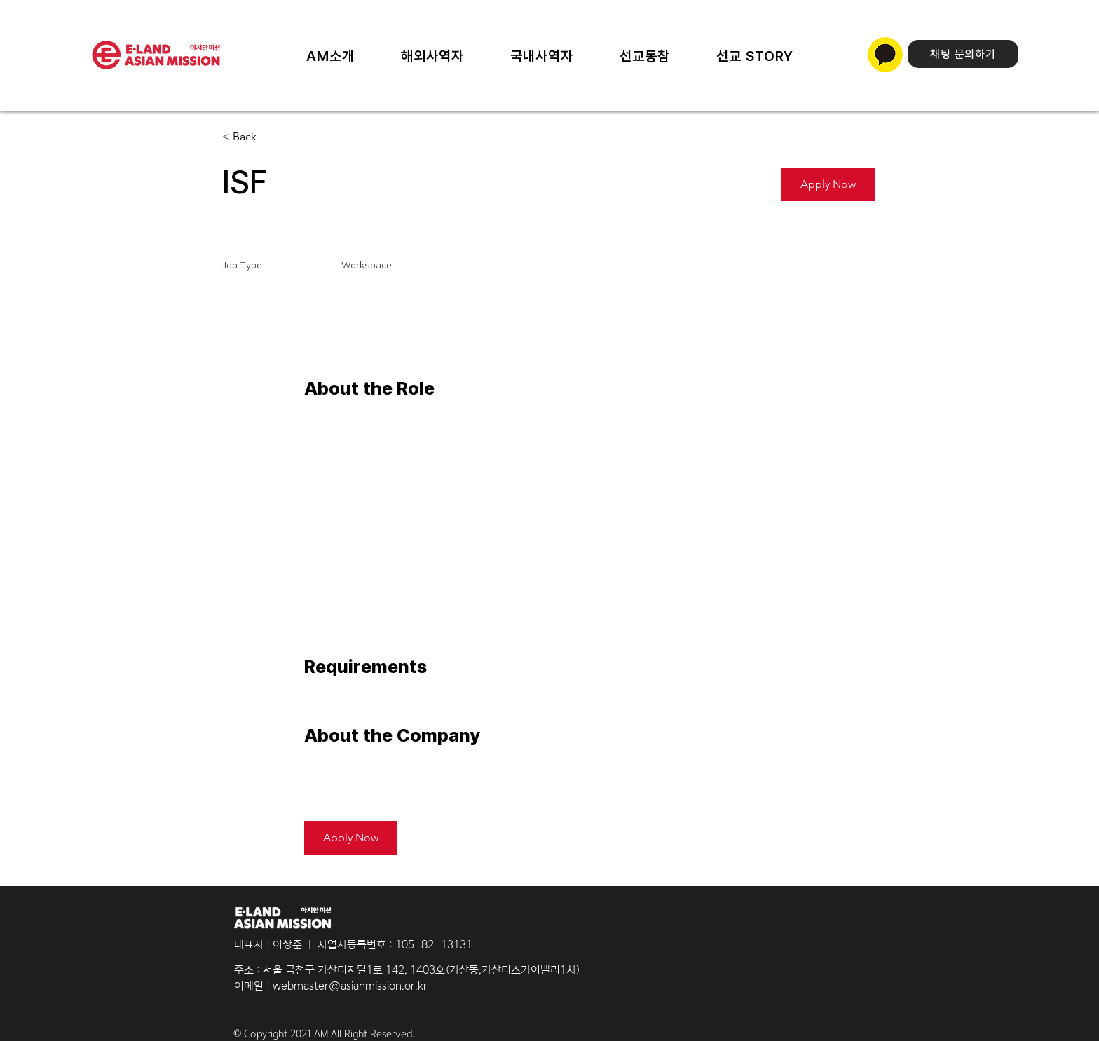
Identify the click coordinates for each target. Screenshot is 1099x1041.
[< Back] (272, 137)
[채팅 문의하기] (963, 54)
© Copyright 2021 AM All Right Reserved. (324, 1034)
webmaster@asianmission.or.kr (350, 986)
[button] (754, 56)
